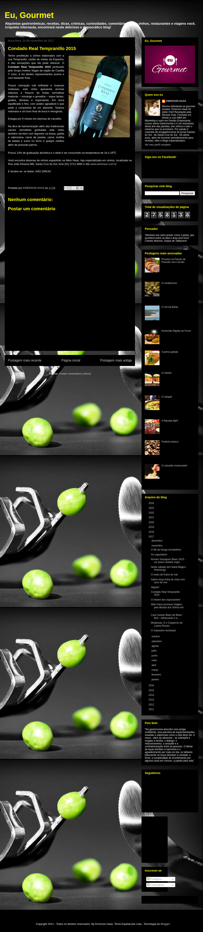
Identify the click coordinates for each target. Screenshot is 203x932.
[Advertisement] (69, 327)
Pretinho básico (170, 441)
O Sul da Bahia (170, 307)
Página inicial (70, 360)
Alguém (155, 587)
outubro (156, 636)
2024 (152, 503)
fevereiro (157, 674)
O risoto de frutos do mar (164, 574)
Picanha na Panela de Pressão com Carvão (173, 261)
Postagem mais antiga (116, 360)
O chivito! (167, 372)
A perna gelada (170, 351)
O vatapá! (167, 396)
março (155, 669)
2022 (152, 512)
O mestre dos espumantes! (165, 599)
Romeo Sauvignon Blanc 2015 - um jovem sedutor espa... (168, 561)
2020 (152, 522)
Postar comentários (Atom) (75, 373)
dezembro (157, 540)
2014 (152, 695)
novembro (157, 545)
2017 (152, 536)
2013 (152, 699)
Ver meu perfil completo (158, 144)
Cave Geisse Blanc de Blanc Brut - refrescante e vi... (166, 616)
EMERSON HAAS (176, 101)
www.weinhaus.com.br (103, 164)
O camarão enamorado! (174, 465)
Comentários (155, 885)
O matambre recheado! (163, 630)
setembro (157, 641)
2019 (152, 527)
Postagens (154, 879)
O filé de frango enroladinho (166, 549)
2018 (152, 532)
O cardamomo (169, 283)
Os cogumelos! (159, 554)
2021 (152, 517)
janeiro (156, 679)
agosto (156, 646)
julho (154, 650)
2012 (152, 704)
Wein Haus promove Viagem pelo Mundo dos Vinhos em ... (167, 607)
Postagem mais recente (24, 360)
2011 (152, 709)
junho (155, 655)
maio (154, 660)
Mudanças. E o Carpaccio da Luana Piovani (166, 624)
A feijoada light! (170, 420)
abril (154, 665)
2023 (152, 508)
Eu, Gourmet (29, 15)
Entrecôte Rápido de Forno (176, 330)
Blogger (165, 923)
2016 (152, 685)
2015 (152, 690)
